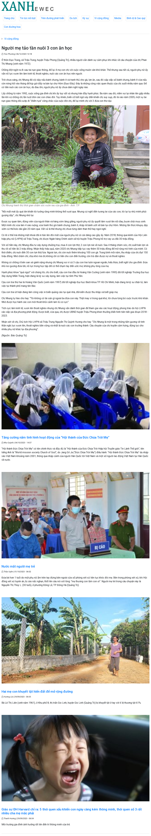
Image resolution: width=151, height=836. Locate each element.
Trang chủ (9, 18)
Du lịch (73, 18)
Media (117, 18)
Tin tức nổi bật (28, 18)
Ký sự (85, 18)
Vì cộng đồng (101, 18)
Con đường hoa (12, 26)
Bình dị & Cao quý (136, 18)
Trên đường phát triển (52, 18)
